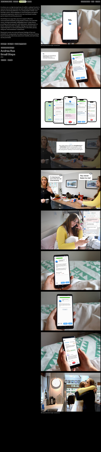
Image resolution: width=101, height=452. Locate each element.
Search (98, 1)
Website (3, 60)
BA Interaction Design (7, 47)
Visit (92, 1)
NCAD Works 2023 (6, 1)
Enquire (10, 60)
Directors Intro (85, 1)
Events (29, 1)
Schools (15, 1)
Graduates (23, 1)
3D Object (11, 44)
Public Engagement (20, 44)
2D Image (3, 44)
